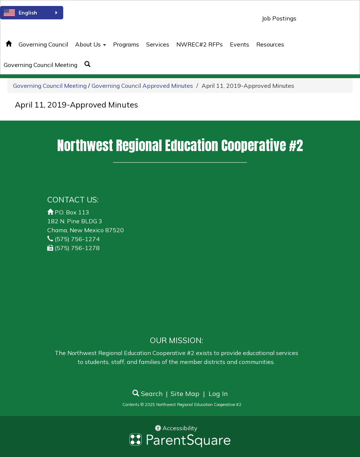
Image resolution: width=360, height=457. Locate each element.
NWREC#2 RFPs (199, 44)
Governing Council (43, 44)
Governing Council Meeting (50, 85)
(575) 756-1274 (77, 239)
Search (147, 393)
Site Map (185, 393)
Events (239, 44)
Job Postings (279, 18)
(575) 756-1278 (77, 248)
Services (157, 44)
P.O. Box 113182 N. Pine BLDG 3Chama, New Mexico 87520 (85, 221)
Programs (126, 44)
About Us (90, 44)
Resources (270, 44)
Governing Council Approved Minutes (142, 85)
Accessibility (176, 428)
